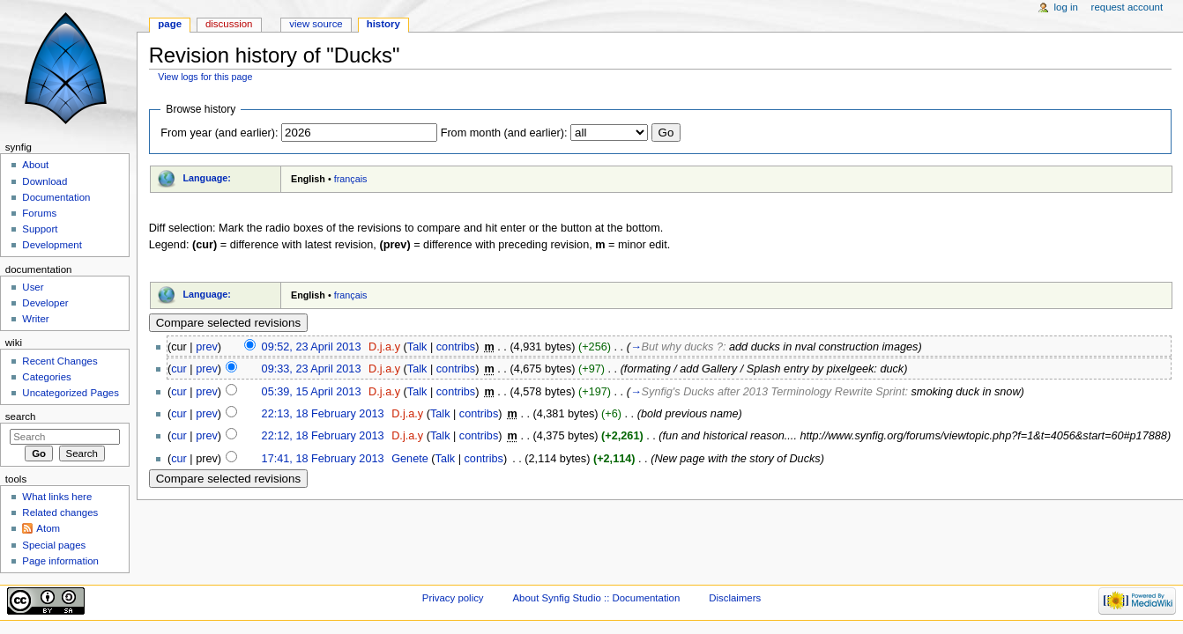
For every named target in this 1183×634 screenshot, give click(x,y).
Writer (35, 318)
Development (51, 245)
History (383, 23)
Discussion (228, 23)
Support (39, 229)
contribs (455, 347)
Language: (206, 178)
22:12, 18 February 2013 (323, 436)
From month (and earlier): (504, 133)
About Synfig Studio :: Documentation (596, 598)
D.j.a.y (384, 347)
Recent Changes (59, 361)
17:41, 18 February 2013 (323, 459)
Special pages (54, 545)
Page (170, 23)
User (32, 287)
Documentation (56, 197)
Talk (417, 347)
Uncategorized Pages (70, 392)
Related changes (60, 512)
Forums (39, 213)
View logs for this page (205, 76)
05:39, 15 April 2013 (311, 392)
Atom (48, 528)
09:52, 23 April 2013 (311, 347)
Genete (409, 459)
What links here (57, 496)
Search (20, 416)
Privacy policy (453, 598)
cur (179, 369)
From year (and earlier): (219, 133)
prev (207, 347)
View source (315, 23)
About (35, 164)
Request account (1127, 7)
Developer (45, 303)
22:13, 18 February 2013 (323, 414)
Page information (60, 561)
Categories (46, 377)
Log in (1066, 7)
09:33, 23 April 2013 (311, 369)
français (351, 178)
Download (44, 181)
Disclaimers (735, 598)
